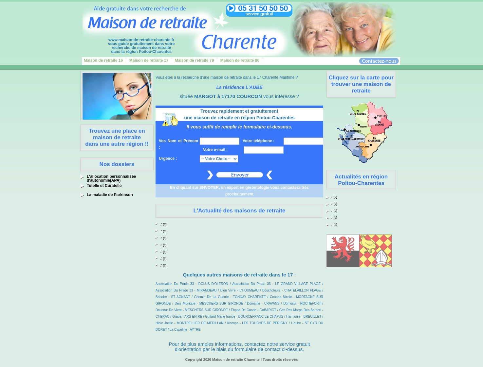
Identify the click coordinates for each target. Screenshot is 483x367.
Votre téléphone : (258, 141)
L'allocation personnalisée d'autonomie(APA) (111, 178)
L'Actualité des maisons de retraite (240, 211)
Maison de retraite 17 (148, 60)
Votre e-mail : (215, 149)
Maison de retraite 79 (194, 60)
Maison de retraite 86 (239, 60)
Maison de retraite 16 (103, 60)
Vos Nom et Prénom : (178, 144)
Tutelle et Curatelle (104, 185)
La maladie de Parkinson (110, 194)
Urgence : (168, 158)
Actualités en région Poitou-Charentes (361, 180)
